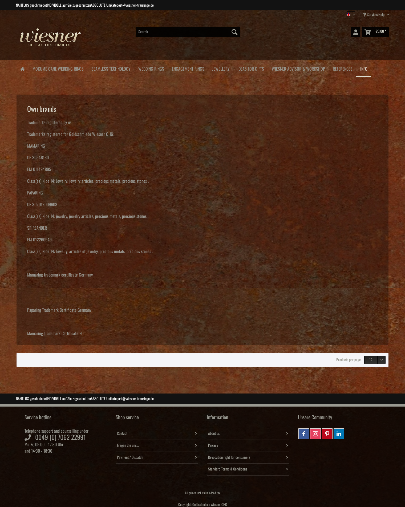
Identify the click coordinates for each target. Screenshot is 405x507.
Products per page (348, 360)
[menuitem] (188, 35)
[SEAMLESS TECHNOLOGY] (110, 68)
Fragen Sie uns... (128, 445)
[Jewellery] (220, 68)
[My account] (355, 32)
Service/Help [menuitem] (374, 15)
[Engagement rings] (188, 68)
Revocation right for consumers (229, 457)
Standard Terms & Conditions (227, 469)
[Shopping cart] (375, 32)
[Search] (234, 32)
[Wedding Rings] (151, 68)
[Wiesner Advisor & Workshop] (298, 68)
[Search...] (188, 32)
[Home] (22, 68)
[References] (342, 68)
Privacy (213, 445)
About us (214, 433)
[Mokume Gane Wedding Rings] (58, 68)
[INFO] (363, 68)
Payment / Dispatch (130, 457)
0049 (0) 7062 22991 (60, 437)
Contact (122, 433)
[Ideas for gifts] (250, 68)
